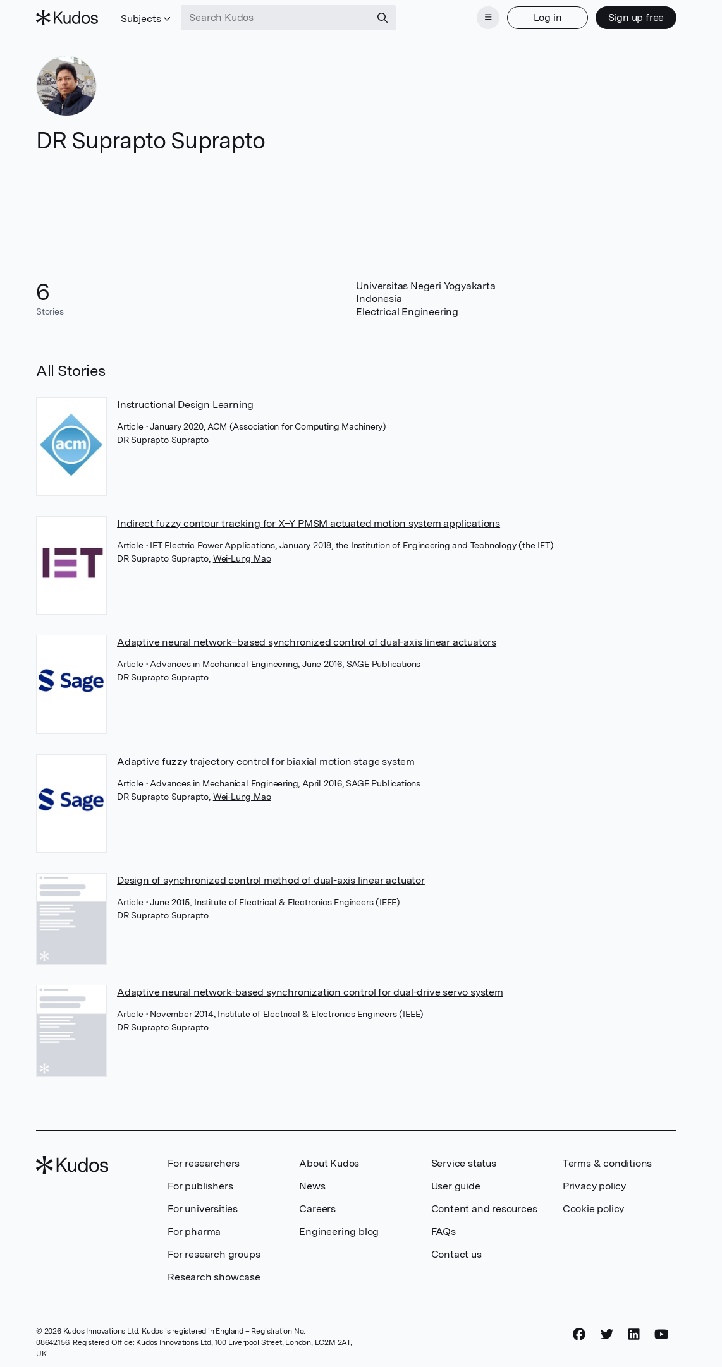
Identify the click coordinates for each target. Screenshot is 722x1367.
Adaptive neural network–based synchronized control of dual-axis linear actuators (306, 642)
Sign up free (636, 17)
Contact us (456, 1254)
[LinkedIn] (634, 1334)
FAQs (443, 1231)
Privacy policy (594, 1186)
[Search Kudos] (275, 18)
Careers (317, 1209)
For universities (203, 1209)
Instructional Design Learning (185, 405)
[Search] (382, 18)
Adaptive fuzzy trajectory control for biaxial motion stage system (266, 762)
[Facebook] (579, 1334)
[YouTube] (661, 1334)
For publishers (200, 1186)
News (312, 1186)
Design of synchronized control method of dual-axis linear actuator (271, 880)
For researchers (204, 1163)
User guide (455, 1186)
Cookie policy (593, 1209)
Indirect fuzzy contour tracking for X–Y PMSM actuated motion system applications (308, 523)
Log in (548, 17)
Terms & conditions (607, 1163)
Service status (463, 1163)
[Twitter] (607, 1334)
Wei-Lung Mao (242, 558)
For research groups (214, 1254)
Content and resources (484, 1209)
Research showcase (214, 1277)
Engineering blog (339, 1231)
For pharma (194, 1231)
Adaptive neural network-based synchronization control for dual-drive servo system (310, 992)
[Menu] (488, 17)
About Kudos (329, 1163)
